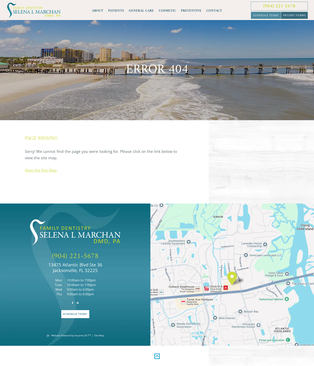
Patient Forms (294, 15)
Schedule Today (266, 15)
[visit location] (232, 278)
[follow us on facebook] (72, 303)
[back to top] (157, 354)
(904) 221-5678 (279, 6)
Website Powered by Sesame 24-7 (68, 335)
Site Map (99, 335)
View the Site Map (41, 170)
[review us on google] (77, 303)
